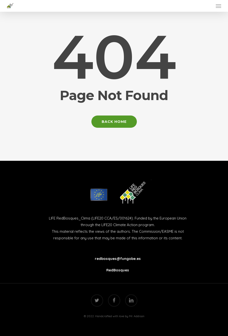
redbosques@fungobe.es (118, 258)
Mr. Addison (136, 316)
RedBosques (117, 270)
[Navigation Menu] (218, 5)
